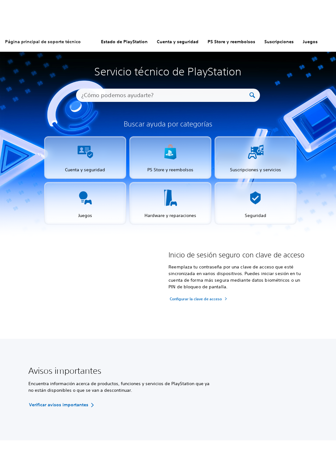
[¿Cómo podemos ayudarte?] (164, 95)
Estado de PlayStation (124, 41)
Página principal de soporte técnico (43, 41)
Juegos (310, 41)
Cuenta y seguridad (177, 41)
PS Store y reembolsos (231, 41)
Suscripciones (279, 41)
